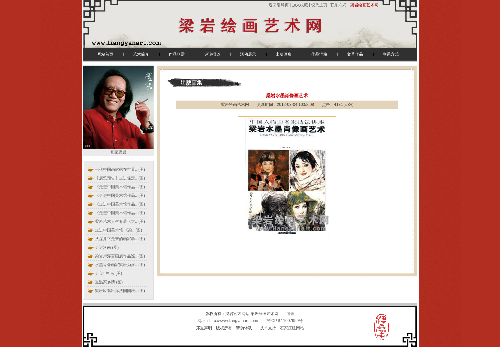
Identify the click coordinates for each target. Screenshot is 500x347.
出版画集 (284, 54)
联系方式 (338, 5)
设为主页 (319, 5)
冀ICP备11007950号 (284, 320)
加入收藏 (300, 5)
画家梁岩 (118, 150)
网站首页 (105, 54)
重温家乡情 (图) (109, 282)
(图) (120, 169)
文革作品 (355, 54)
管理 (291, 313)
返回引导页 (279, 5)
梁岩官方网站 (237, 313)
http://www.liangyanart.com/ (233, 320)
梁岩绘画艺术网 (364, 5)
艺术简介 (141, 54)
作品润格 (319, 54)
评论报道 (212, 54)
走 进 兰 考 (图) (108, 273)
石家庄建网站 (292, 328)
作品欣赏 (177, 54)
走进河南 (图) (107, 247)
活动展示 (248, 54)
